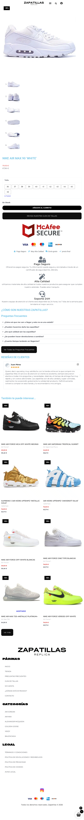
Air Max (8, 717)
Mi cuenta (9, 686)
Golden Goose (12, 726)
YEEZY (7, 731)
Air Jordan (10, 712)
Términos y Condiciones (16, 752)
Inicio (7, 666)
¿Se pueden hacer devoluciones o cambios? (24, 336)
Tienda (8, 671)
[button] (56, 3)
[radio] (8, 187)
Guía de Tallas (11, 681)
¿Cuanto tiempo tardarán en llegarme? (22, 341)
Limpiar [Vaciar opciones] (7, 196)
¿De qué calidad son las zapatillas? (20, 332)
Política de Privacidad (15, 762)
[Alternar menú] (50, 3)
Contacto (9, 696)
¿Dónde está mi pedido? (16, 691)
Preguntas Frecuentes (15, 676)
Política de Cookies (14, 767)
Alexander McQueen (14, 721)
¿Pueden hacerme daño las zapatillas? (21, 327)
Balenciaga (10, 736)
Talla (7, 180)
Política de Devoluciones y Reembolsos (23, 757)
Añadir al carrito (42, 208)
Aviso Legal (10, 772)
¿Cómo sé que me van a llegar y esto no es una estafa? (28, 322)
